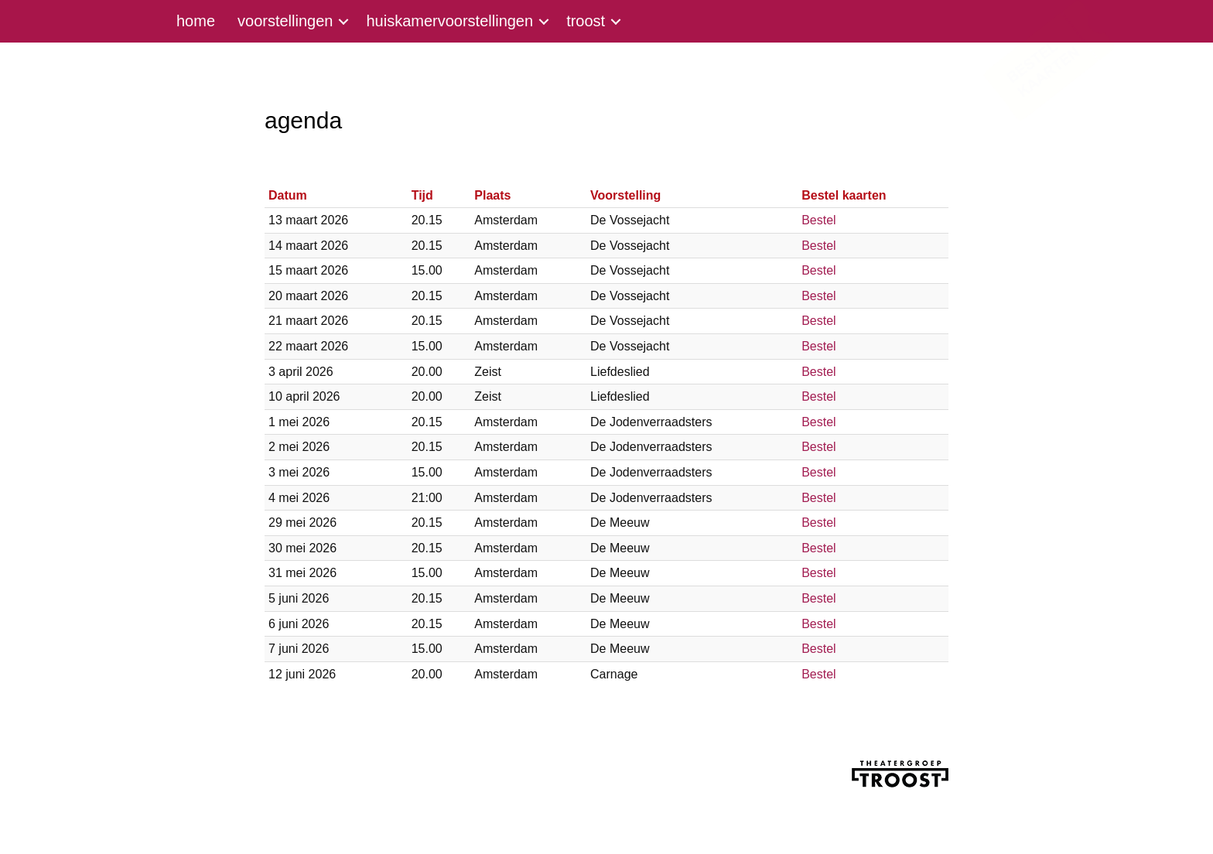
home (195, 20)
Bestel (818, 220)
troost (585, 20)
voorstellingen (285, 20)
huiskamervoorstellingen (449, 20)
